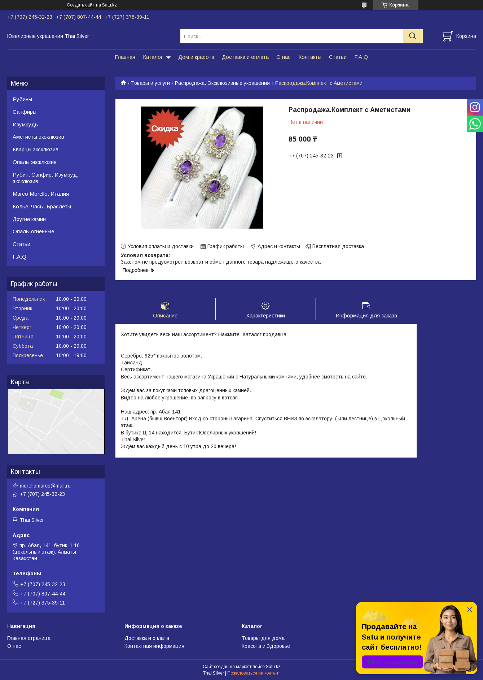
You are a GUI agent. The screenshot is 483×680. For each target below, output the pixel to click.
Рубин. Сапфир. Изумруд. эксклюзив (45, 178)
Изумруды (26, 124)
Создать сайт (80, 5)
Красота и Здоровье (266, 646)
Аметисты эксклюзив (38, 137)
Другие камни (29, 219)
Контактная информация (154, 646)
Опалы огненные (33, 231)
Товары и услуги (150, 83)
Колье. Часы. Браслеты (42, 206)
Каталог (153, 57)
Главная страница (29, 638)
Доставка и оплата (245, 57)
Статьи (338, 57)
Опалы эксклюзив (35, 162)
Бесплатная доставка (338, 246)
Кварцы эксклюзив (35, 149)
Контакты (309, 57)
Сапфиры (24, 112)
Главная (125, 57)
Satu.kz (273, 666)
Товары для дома (263, 638)
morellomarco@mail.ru (45, 486)
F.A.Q (361, 57)
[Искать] (413, 36)
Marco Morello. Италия (41, 194)
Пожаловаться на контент (253, 673)
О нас (283, 57)
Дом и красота (196, 57)
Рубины (22, 99)
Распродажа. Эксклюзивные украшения (222, 83)
